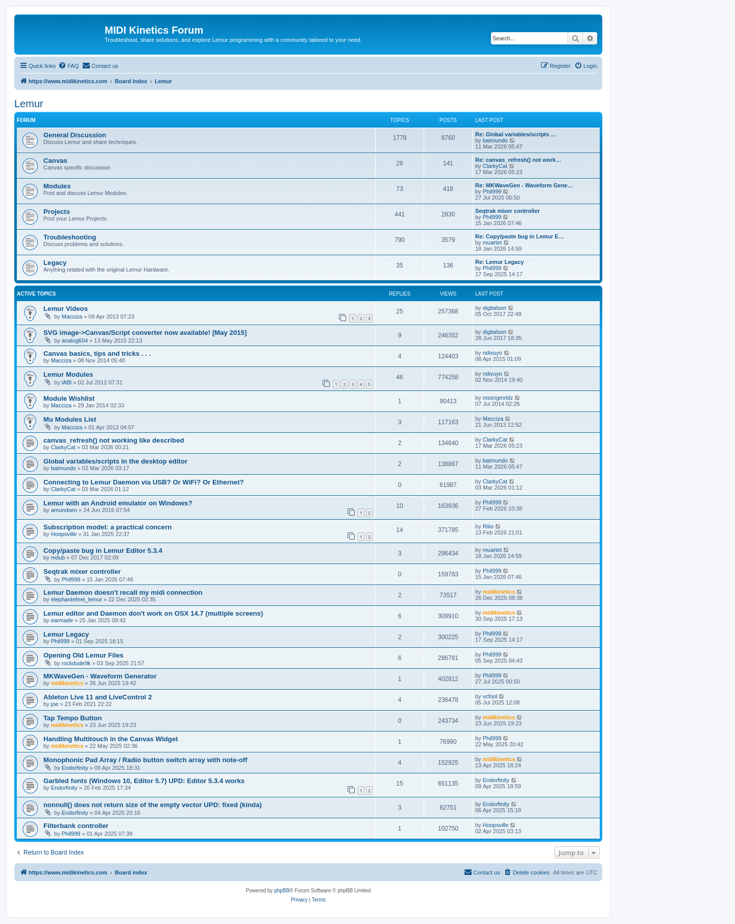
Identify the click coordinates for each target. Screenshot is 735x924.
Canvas (55, 160)
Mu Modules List (69, 419)
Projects (56, 211)
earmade (62, 620)
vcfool (490, 696)
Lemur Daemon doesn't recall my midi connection (123, 592)
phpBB (281, 890)
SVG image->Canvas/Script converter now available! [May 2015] (145, 332)
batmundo (495, 140)
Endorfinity (75, 768)
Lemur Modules (68, 374)
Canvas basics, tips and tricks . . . (97, 353)
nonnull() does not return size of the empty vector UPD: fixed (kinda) (152, 805)
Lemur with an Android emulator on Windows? (117, 503)
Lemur (28, 103)
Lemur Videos (65, 308)
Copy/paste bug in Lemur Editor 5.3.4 (102, 550)
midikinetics (499, 592)
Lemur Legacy (66, 634)
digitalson (494, 308)
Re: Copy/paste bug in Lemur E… (519, 236)
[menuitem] (68, 66)
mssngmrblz (498, 398)
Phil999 (492, 191)
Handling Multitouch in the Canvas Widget (110, 739)
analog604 (75, 340)
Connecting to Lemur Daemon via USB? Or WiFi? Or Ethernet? (143, 482)
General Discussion (74, 135)
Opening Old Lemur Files (83, 655)
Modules (56, 186)
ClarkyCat (495, 166)
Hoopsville (64, 534)
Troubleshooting (69, 237)
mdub (58, 557)
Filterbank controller (76, 826)
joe (55, 704)
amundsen (64, 510)
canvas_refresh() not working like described (113, 440)
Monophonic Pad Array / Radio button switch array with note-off (145, 760)
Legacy (54, 262)
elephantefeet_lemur (76, 599)
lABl (67, 382)
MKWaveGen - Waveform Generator (100, 676)
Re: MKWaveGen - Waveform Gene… (524, 185)
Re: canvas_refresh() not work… (518, 160)
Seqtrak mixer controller (507, 211)
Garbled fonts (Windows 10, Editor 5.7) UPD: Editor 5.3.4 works (143, 781)
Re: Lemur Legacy (499, 262)
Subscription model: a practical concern (107, 527)
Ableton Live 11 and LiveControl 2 (97, 697)
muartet (492, 242)
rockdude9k (76, 663)
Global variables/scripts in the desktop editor (115, 461)
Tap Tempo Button (72, 718)
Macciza (72, 316)
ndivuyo (492, 353)
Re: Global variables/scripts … (515, 134)
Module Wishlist (68, 398)
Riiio (488, 526)
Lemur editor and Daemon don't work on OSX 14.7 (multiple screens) (153, 613)
